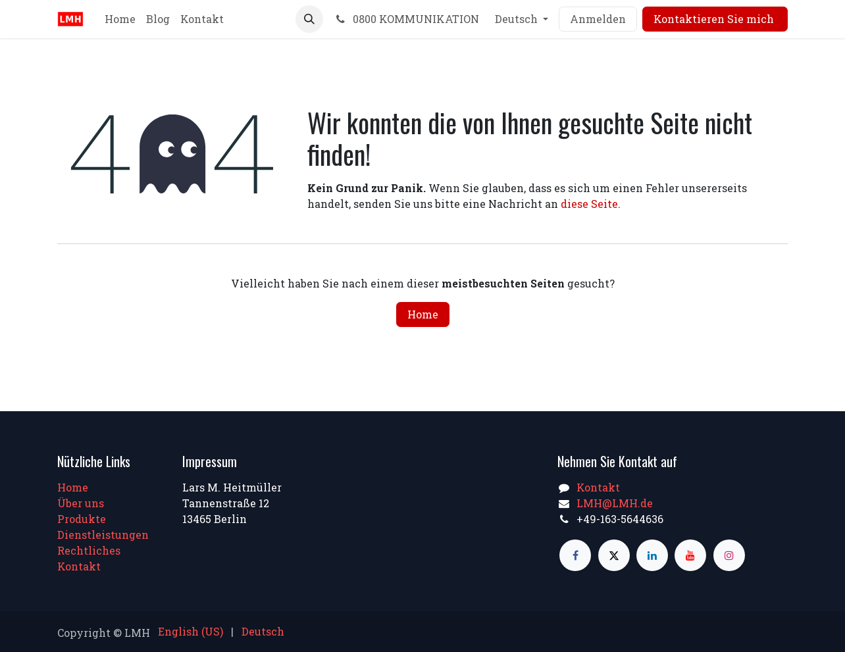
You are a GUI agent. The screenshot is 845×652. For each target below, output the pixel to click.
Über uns (80, 503)
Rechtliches (88, 550)
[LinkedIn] (652, 555)
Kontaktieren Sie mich (715, 19)
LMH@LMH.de (614, 503)
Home (422, 314)
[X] (614, 555)
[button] (309, 19)
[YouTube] (690, 555)
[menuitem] (120, 19)
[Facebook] (575, 555)
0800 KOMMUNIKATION (406, 19)
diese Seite (589, 204)
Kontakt (79, 566)
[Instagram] (729, 555)
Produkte (81, 519)
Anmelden (598, 19)
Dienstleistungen (103, 534)
